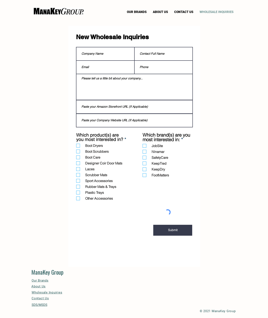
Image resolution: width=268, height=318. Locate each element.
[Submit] (172, 230)
